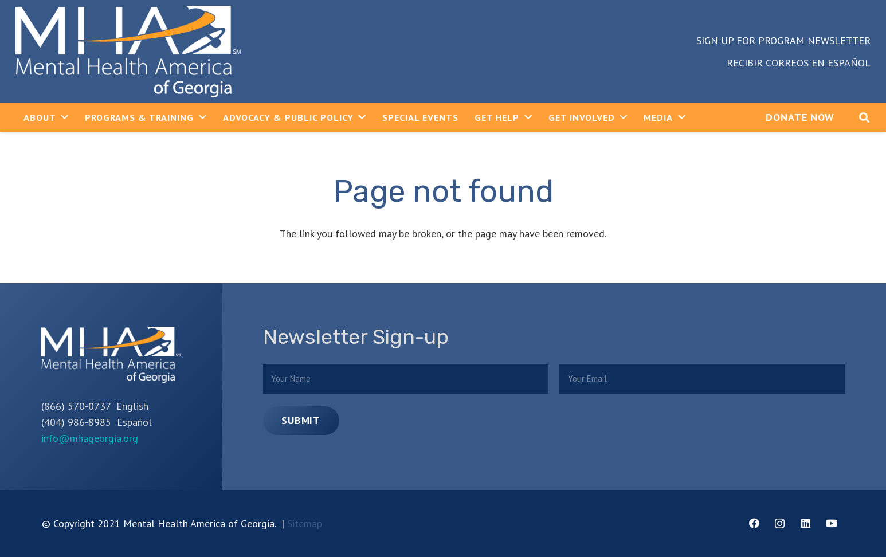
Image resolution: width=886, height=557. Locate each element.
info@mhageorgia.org (89, 438)
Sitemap (304, 523)
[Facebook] (754, 523)
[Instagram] (780, 523)
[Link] (128, 51)
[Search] (864, 117)
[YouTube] (831, 523)
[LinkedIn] (805, 523)
